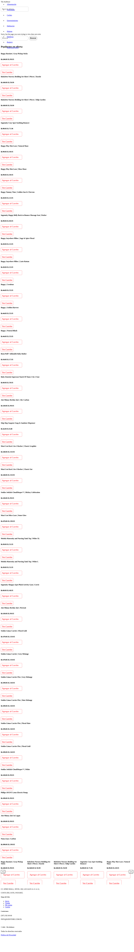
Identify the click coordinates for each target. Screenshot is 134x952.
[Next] (131, 871)
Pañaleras (10, 37)
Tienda (7, 903)
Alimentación (11, 4)
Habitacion (10, 26)
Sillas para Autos (13, 47)
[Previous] (3, 871)
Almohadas (11, 10)
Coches (9, 15)
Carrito (7, 907)
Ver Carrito (7, 72)
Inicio (7, 901)
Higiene (9, 31)
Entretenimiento (12, 20)
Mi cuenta (8, 905)
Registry (10, 42)
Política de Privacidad (8, 935)
